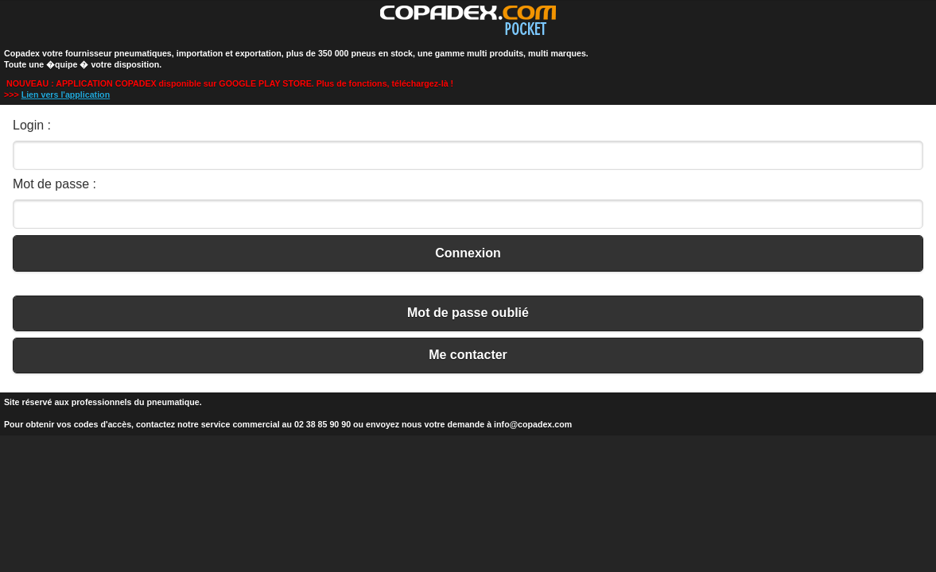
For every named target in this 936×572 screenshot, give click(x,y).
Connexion (468, 253)
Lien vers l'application (66, 94)
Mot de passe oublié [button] (468, 312)
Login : (32, 125)
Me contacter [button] (468, 354)
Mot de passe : (54, 184)
